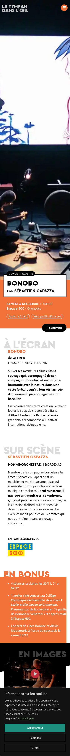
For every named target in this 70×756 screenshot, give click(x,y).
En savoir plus (26, 718)
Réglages (35, 737)
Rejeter (35, 747)
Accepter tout (35, 727)
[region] (35, 722)
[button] (35, 674)
